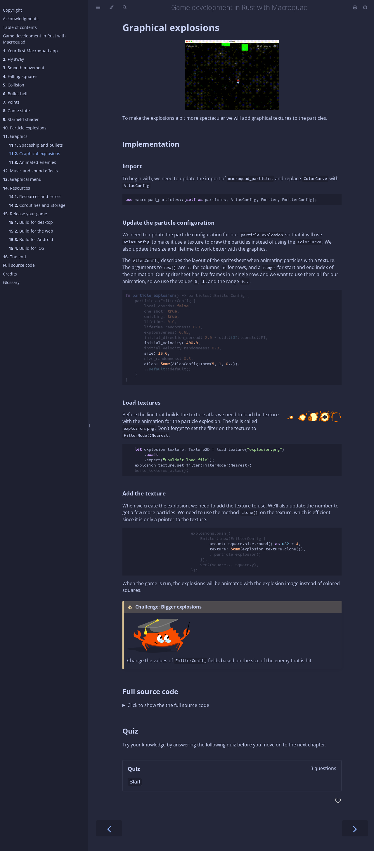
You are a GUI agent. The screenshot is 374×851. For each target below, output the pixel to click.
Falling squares (20, 76)
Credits (10, 274)
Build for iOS (26, 248)
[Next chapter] (355, 828)
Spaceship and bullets (36, 145)
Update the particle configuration (168, 222)
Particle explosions (24, 128)
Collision (13, 85)
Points (11, 102)
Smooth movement (23, 67)
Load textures (141, 402)
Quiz (130, 731)
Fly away (13, 59)
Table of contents (20, 27)
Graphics (15, 136)
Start (134, 782)
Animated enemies (32, 162)
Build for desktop (31, 222)
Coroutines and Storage (37, 205)
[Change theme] (111, 7)
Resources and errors (35, 196)
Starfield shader (21, 119)
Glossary (11, 282)
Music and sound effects (30, 171)
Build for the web (31, 231)
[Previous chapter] (109, 828)
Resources (16, 188)
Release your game (25, 213)
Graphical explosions (34, 153)
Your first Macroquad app (30, 50)
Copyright (12, 10)
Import (132, 166)
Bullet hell (15, 93)
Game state (16, 110)
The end (14, 256)
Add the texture (144, 493)
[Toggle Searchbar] (124, 7)
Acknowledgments (21, 18)
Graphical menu (22, 179)
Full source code (19, 265)
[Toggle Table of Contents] (98, 7)
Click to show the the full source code (168, 705)
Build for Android (31, 239)
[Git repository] (365, 7)
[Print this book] (356, 7)
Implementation (150, 144)
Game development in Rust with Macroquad (34, 39)
